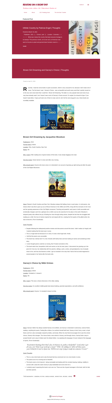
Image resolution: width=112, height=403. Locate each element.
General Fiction (39, 376)
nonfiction (58, 376)
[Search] (81, 5)
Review (65, 376)
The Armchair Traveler (59, 12)
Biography (30, 376)
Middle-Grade (49, 376)
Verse (70, 376)
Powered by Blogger (56, 396)
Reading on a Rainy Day (35, 4)
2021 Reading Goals (44, 12)
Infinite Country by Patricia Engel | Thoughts (41, 28)
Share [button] (24, 46)
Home (24, 12)
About (32, 12)
